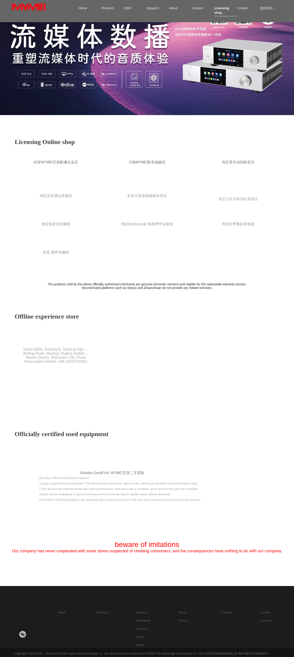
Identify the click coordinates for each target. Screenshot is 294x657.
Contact (264, 623)
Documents (143, 639)
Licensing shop (267, 631)
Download (143, 631)
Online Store (186, 631)
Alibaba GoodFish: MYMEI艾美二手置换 (112, 494)
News (62, 623)
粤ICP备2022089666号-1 (253, 653)
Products (102, 623)
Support (141, 623)
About (182, 623)
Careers (226, 623)
